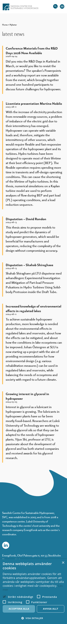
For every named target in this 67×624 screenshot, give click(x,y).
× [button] (63, 562)
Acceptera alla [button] (19, 608)
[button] (33, 618)
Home (5, 24)
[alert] (33, 591)
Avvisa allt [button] (50, 608)
